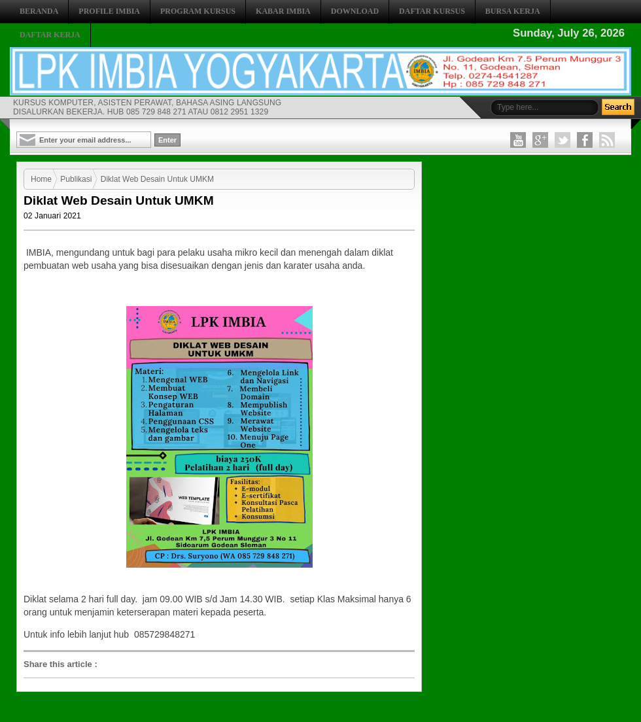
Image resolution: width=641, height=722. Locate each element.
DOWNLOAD (355, 11)
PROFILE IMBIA (109, 11)
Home (41, 179)
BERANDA (39, 11)
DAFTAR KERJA (50, 34)
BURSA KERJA (512, 11)
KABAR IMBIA (283, 11)
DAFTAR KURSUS (432, 11)
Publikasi (76, 179)
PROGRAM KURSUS (197, 11)
